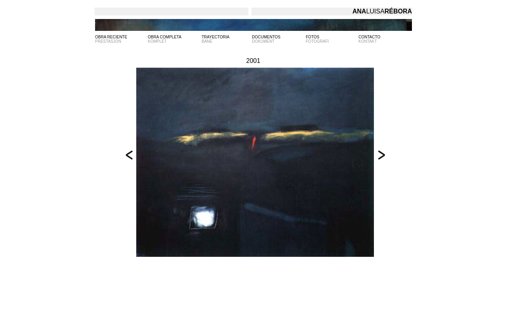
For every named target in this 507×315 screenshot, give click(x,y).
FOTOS (312, 37)
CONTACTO (369, 37)
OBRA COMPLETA (164, 37)
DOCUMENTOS (266, 37)
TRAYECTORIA (215, 37)
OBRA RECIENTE (111, 37)
